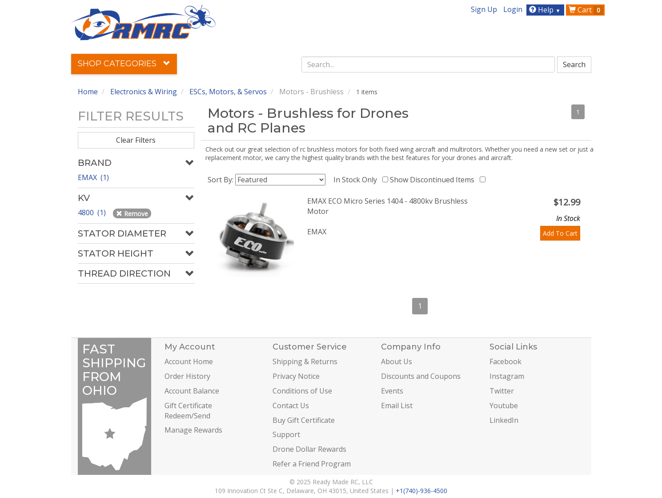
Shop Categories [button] (124, 63)
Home (88, 91)
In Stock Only (357, 180)
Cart (586, 10)
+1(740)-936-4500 (421, 490)
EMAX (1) (93, 177)
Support (286, 434)
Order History (187, 376)
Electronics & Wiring (143, 91)
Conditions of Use (302, 391)
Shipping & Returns (305, 361)
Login (512, 9)
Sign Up (484, 9)
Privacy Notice (296, 376)
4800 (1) (93, 212)
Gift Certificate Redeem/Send (188, 411)
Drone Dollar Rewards (309, 449)
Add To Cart (560, 233)
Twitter (501, 391)
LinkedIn (503, 420)
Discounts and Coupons (421, 376)
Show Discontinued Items (434, 180)
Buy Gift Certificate (304, 420)
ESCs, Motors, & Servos (228, 91)
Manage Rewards (193, 430)
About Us (396, 361)
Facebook (505, 361)
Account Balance (191, 391)
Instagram (506, 376)
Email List (397, 405)
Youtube (503, 405)
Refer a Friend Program (312, 464)
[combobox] (428, 64)
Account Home (188, 361)
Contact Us (291, 405)
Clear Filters (136, 140)
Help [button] (545, 10)
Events (392, 391)
